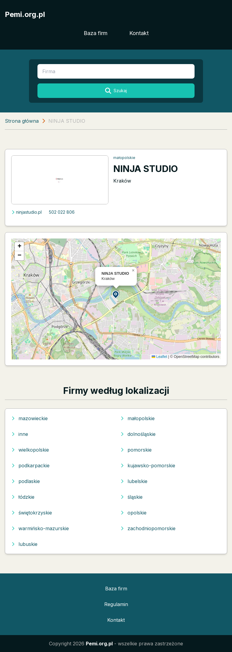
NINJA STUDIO (145, 168)
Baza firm (96, 33)
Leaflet (159, 357)
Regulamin (116, 604)
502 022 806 (62, 212)
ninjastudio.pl (26, 212)
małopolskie (124, 157)
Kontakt (139, 33)
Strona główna (22, 121)
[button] (116, 294)
